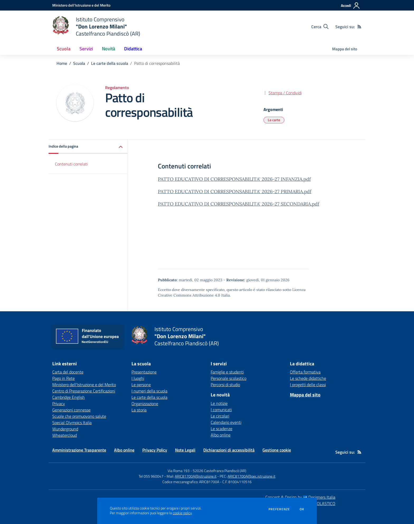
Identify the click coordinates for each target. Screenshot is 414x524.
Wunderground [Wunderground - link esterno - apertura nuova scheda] (65, 429)
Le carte (274, 120)
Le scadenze (221, 428)
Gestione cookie (276, 450)
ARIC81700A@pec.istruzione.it (251, 476)
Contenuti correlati (71, 164)
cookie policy (182, 513)
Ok (302, 509)
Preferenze (279, 509)
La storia (139, 410)
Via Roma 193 (179, 470)
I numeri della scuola (149, 391)
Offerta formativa (305, 372)
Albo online (220, 435)
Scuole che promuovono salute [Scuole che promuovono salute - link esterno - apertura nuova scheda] (79, 416)
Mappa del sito (344, 49)
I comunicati (221, 409)
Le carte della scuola (109, 63)
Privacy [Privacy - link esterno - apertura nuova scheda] (58, 403)
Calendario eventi (226, 422)
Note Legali (185, 450)
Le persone (141, 384)
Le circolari (220, 416)
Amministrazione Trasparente (79, 450)
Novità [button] (108, 48)
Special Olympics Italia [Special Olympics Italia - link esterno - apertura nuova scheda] (72, 422)
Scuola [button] (63, 48)
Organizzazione (144, 403)
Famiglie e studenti (227, 372)
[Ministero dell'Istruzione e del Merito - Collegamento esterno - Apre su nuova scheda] (81, 5)
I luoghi (137, 378)
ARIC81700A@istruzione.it (196, 476)
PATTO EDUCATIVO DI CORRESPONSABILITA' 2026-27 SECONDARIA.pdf (238, 204)
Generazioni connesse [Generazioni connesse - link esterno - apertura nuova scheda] (71, 410)
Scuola (79, 63)
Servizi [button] (86, 48)
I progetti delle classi (308, 384)
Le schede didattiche (308, 378)
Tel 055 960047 (151, 476)
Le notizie (219, 403)
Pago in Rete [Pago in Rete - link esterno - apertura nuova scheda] (63, 378)
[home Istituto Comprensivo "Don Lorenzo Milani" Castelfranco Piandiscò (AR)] (96, 26)
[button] (88, 146)
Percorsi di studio (225, 384)
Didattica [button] (133, 48)
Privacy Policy (154, 450)
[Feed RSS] (359, 26)
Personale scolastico (228, 378)
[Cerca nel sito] (320, 26)
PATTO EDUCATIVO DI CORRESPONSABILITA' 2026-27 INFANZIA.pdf (234, 179)
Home (62, 63)
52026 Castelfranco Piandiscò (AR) (219, 470)
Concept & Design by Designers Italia (300, 497)
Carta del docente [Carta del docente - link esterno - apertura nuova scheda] (67, 372)
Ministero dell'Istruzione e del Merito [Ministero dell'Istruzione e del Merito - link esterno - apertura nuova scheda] (84, 384)
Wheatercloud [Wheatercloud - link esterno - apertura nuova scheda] (64, 435)
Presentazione (144, 372)
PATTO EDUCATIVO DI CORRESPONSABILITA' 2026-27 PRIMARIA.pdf (234, 191)
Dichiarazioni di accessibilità (229, 450)
